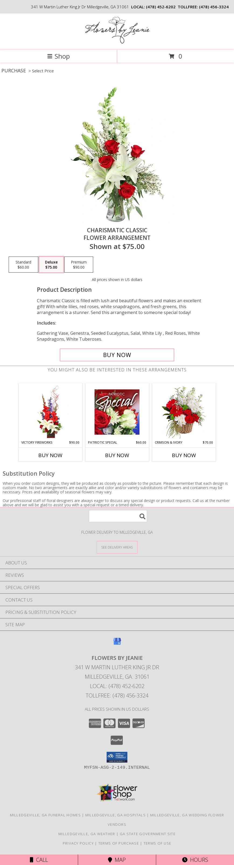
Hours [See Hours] (195, 859)
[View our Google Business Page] (117, 644)
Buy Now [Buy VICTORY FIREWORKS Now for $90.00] (50, 455)
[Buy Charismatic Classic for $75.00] (117, 354)
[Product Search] (118, 516)
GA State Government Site (148, 833)
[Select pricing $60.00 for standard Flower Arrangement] (23, 264)
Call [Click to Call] (39, 859)
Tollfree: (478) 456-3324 (117, 695)
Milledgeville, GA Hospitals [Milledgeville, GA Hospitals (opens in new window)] (115, 815)
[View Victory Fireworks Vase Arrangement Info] (50, 412)
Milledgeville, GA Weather (86, 833)
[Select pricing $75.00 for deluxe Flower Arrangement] (51, 264)
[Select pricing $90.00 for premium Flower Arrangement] (79, 264)
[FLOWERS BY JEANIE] (117, 42)
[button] (117, 757)
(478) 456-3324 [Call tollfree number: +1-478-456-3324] (214, 6)
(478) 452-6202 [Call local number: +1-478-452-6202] (161, 6)
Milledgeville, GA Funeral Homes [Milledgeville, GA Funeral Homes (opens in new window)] (45, 815)
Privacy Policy (78, 843)
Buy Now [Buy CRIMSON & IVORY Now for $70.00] (184, 455)
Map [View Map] (117, 859)
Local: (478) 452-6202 (117, 686)
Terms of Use (158, 843)
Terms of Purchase (118, 843)
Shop (58, 56)
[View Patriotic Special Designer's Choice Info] (117, 412)
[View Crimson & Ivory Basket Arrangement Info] (183, 412)
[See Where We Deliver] (117, 547)
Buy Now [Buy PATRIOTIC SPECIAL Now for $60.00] (117, 455)
